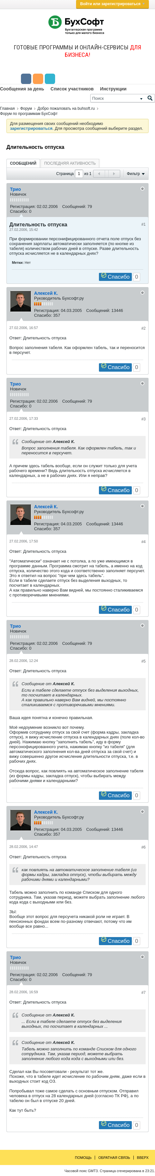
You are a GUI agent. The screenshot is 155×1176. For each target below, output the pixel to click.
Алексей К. (46, 293)
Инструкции (113, 88)
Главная (7, 108)
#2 (143, 328)
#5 (143, 661)
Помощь (83, 1158)
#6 (143, 847)
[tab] (23, 163)
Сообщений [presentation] (23, 163)
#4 (143, 542)
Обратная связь (114, 1158)
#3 (143, 419)
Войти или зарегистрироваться (112, 4)
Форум (26, 108)
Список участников (72, 88)
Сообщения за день (22, 88)
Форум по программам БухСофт (29, 113)
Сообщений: (74, 206)
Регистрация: (23, 206)
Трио (15, 189)
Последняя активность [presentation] (70, 163)
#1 (143, 224)
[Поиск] (122, 98)
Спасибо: (19, 211)
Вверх (143, 1158)
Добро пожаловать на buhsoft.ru (66, 108)
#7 (143, 992)
